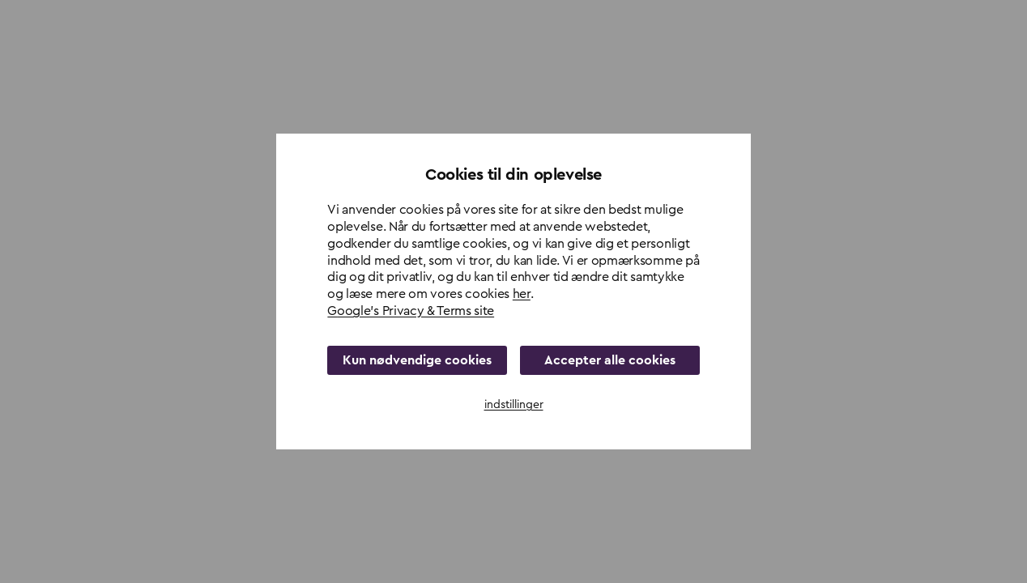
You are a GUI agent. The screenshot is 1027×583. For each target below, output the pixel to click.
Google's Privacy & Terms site (410, 310)
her (522, 293)
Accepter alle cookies (609, 360)
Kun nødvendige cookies (417, 360)
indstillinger (513, 405)
